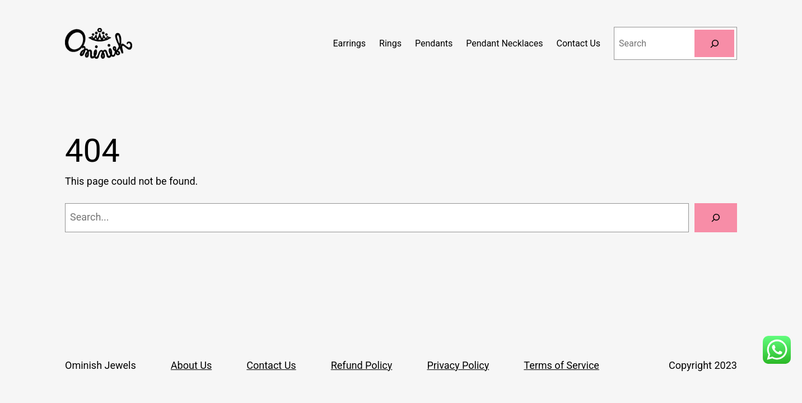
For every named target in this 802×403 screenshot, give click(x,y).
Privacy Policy (458, 365)
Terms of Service (561, 365)
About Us (191, 365)
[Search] (714, 43)
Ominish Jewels (100, 365)
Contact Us (271, 365)
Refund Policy (362, 365)
